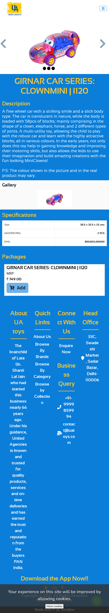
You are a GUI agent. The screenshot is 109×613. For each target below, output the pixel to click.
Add (18, 288)
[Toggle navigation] (103, 8)
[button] (4, 45)
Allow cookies (54, 606)
